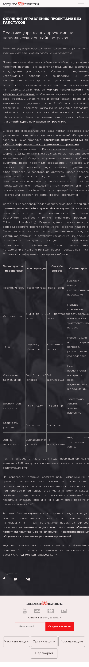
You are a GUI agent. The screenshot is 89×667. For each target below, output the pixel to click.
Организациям (44, 641)
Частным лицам (16, 641)
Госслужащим (72, 641)
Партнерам (44, 653)
